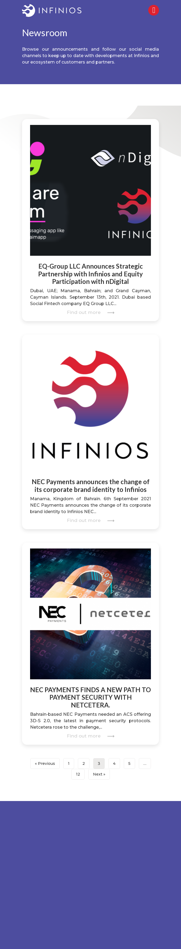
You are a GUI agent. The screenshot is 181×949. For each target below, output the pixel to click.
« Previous (45, 763)
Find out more (90, 312)
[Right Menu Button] (154, 11)
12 (78, 774)
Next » (99, 774)
